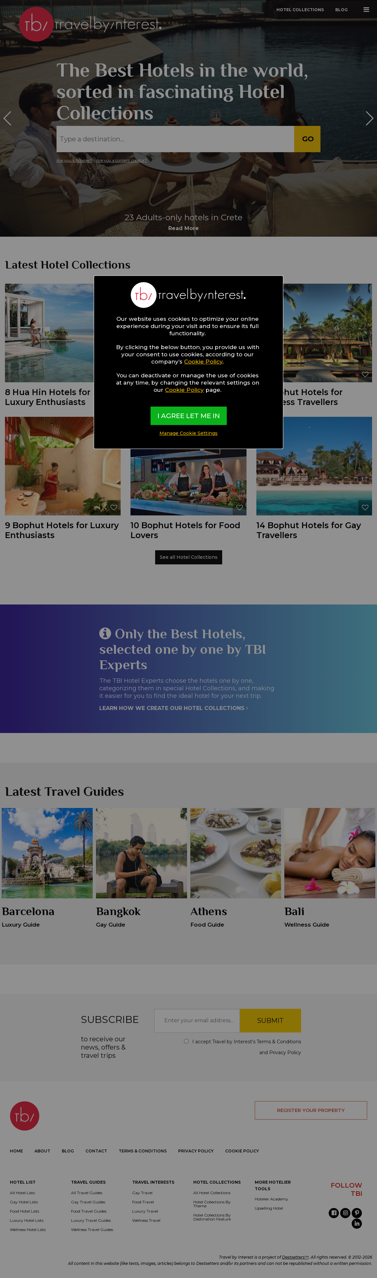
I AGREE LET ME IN (188, 416)
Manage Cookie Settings (188, 433)
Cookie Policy (203, 361)
